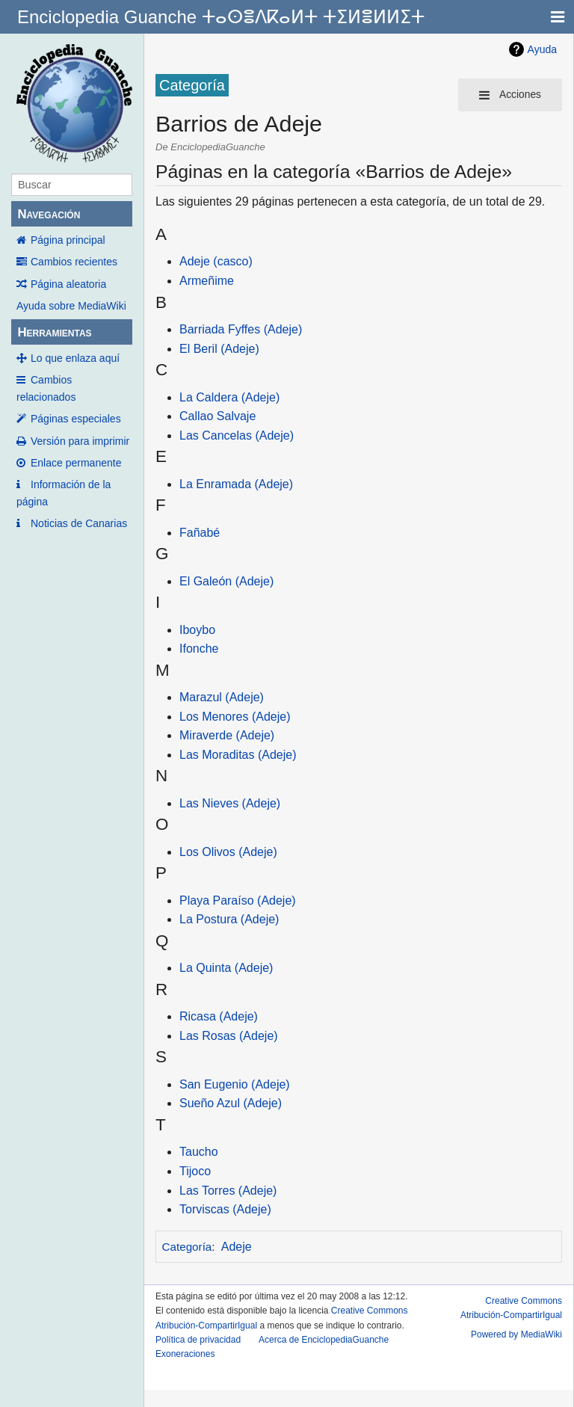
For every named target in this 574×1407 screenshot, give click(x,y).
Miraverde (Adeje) (226, 735)
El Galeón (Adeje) (226, 581)
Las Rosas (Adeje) (228, 1035)
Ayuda (542, 49)
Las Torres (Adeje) (228, 1190)
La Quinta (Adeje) (226, 967)
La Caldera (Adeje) (229, 397)
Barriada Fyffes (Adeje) (240, 329)
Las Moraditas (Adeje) (238, 754)
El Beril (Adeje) (219, 348)
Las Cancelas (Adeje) (236, 435)
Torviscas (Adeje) (225, 1209)
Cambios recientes (74, 262)
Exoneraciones (185, 1354)
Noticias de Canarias (79, 523)
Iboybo (197, 630)
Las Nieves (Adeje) (229, 803)
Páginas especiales (76, 419)
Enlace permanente (76, 463)
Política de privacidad (198, 1339)
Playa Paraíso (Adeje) (237, 900)
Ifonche (198, 648)
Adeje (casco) (216, 261)
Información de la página (63, 492)
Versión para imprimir (80, 441)
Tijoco (195, 1171)
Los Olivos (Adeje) (228, 852)
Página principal (68, 240)
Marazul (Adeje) (221, 697)
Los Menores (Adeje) (235, 716)
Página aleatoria (68, 284)
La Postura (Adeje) (229, 919)
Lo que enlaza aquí (75, 358)
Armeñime (206, 280)
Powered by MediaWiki (516, 1334)
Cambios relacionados (45, 388)
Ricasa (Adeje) (218, 1016)
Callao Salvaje (217, 416)
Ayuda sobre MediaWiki (71, 306)
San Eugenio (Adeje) (234, 1084)
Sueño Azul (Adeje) (230, 1103)
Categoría (187, 1246)
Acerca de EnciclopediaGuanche (324, 1339)
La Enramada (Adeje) (236, 484)
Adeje (236, 1246)
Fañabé (199, 532)
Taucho (198, 1151)
